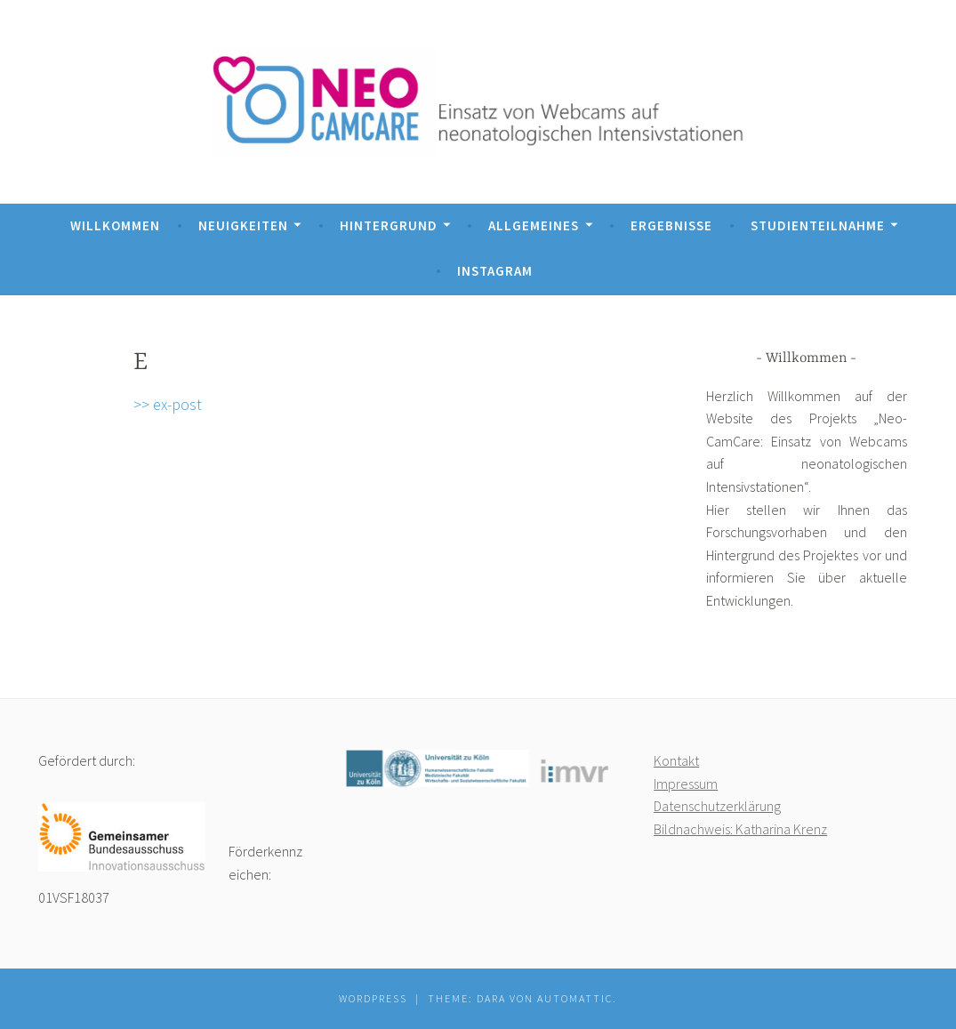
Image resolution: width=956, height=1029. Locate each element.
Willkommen (115, 225)
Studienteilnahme (818, 225)
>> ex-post (167, 404)
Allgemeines (533, 225)
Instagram (495, 270)
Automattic (575, 998)
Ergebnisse (671, 225)
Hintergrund (389, 225)
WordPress (373, 998)
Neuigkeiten (243, 225)
